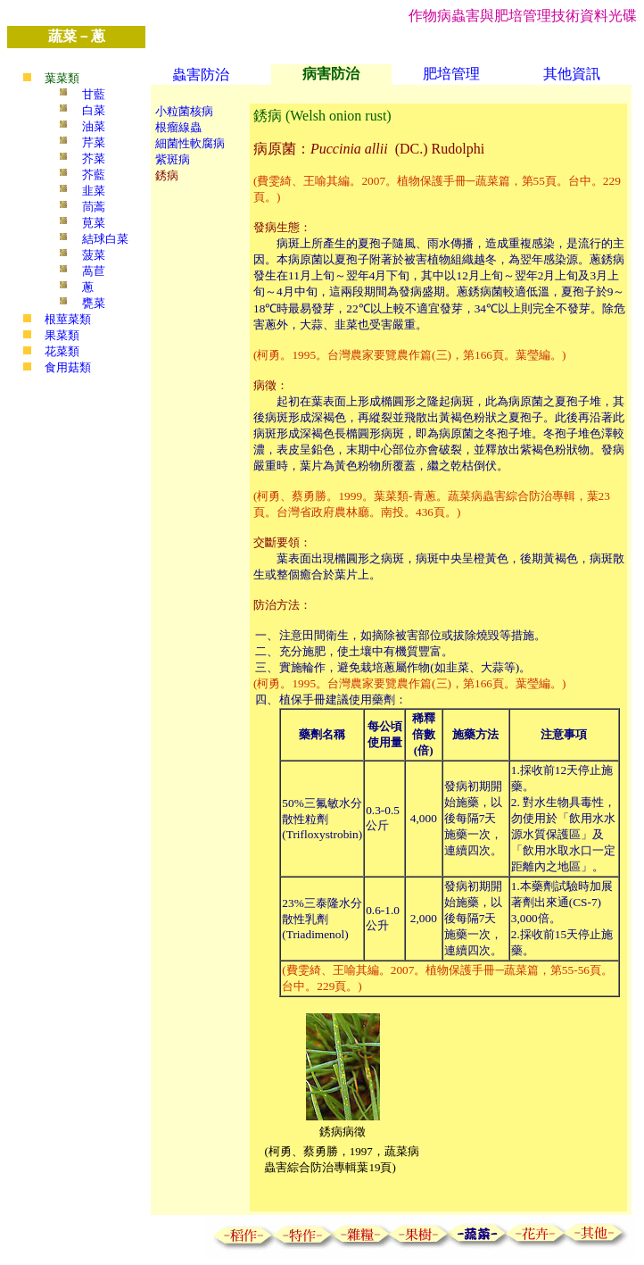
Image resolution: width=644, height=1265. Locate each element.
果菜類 (62, 335)
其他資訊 (571, 73)
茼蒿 (93, 206)
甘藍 (93, 94)
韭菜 (93, 190)
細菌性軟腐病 (190, 143)
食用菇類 (68, 367)
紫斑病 (172, 159)
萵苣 (93, 271)
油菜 (93, 126)
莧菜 (93, 222)
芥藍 (93, 174)
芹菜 (93, 142)
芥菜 (93, 158)
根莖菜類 (68, 319)
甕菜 (93, 303)
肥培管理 (451, 73)
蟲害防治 (200, 74)
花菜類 (62, 351)
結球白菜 (105, 239)
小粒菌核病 (184, 111)
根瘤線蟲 (178, 127)
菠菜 (93, 255)
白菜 (93, 110)
